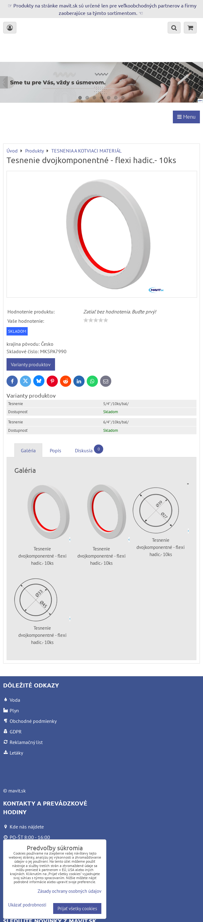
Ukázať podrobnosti (27, 905)
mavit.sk (17, 790)
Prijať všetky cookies (77, 908)
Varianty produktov (31, 364)
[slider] (95, 320)
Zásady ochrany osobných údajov (69, 891)
